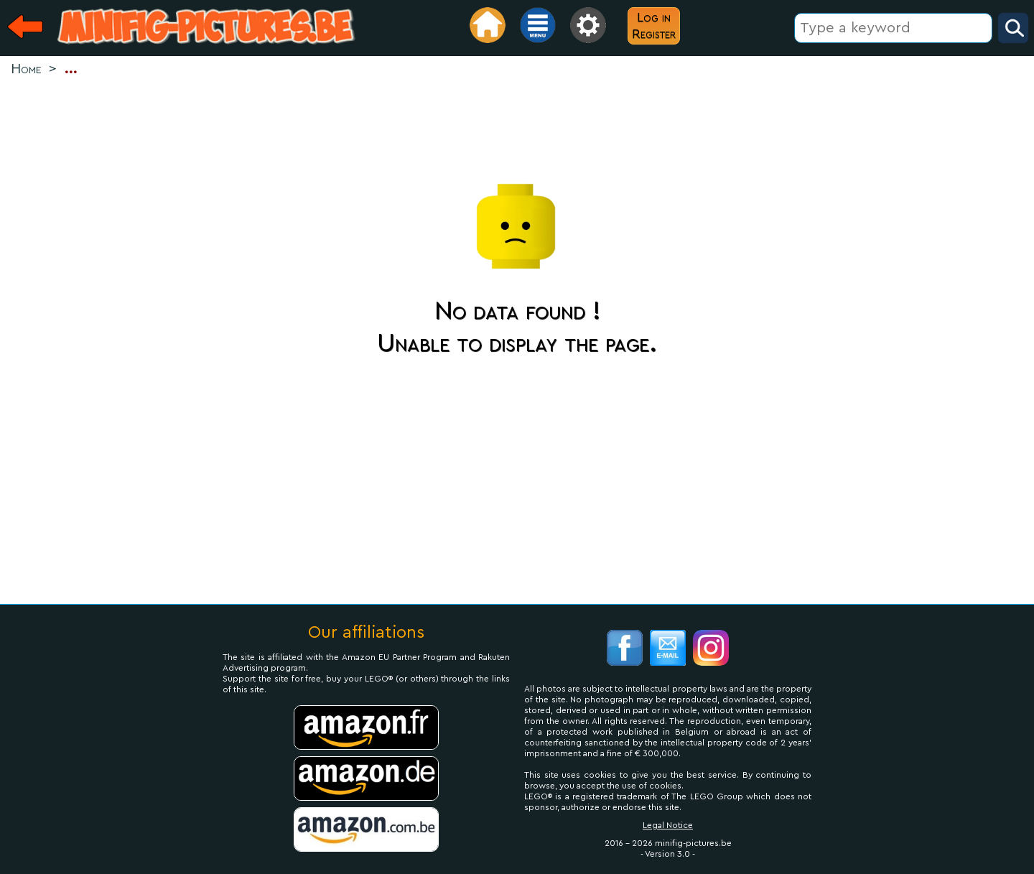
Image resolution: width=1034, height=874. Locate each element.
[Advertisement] (517, 126)
